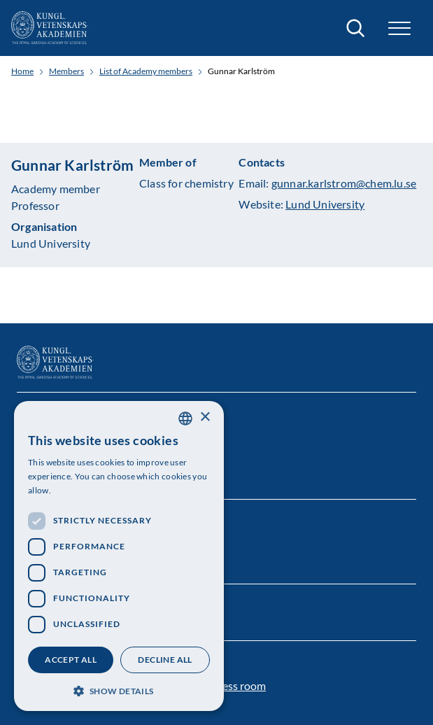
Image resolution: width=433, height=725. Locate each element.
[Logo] (49, 28)
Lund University (324, 204)
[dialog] (119, 556)
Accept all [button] (71, 659)
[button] (399, 28)
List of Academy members (145, 71)
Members (66, 71)
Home (22, 71)
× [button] (204, 417)
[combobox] (185, 418)
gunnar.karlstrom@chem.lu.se (343, 183)
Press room (238, 685)
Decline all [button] (165, 659)
